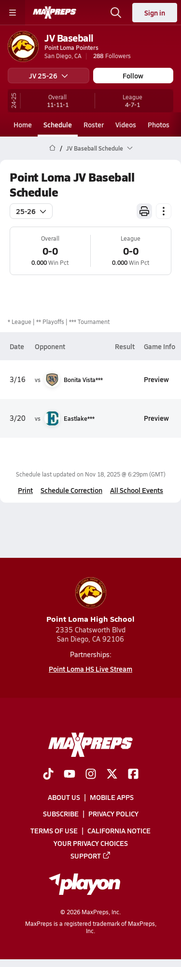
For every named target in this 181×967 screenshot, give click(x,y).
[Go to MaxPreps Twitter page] (112, 775)
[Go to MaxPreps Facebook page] (133, 775)
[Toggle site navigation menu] (12, 12)
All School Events (136, 490)
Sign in (154, 12)
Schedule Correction (71, 490)
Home (23, 124)
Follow (133, 75)
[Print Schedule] (144, 211)
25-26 (31, 211)
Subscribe (61, 814)
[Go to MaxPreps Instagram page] (91, 775)
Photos (158, 124)
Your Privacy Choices (91, 843)
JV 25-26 (48, 75)
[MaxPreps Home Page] (52, 148)
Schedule (57, 124)
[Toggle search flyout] (115, 12)
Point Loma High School (90, 600)
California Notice (119, 830)
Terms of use (54, 830)
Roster (94, 124)
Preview (156, 379)
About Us (64, 797)
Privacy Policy (113, 814)
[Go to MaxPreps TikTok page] (48, 775)
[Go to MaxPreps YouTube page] (69, 775)
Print (25, 490)
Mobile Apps (112, 797)
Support (90, 855)
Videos (125, 124)
